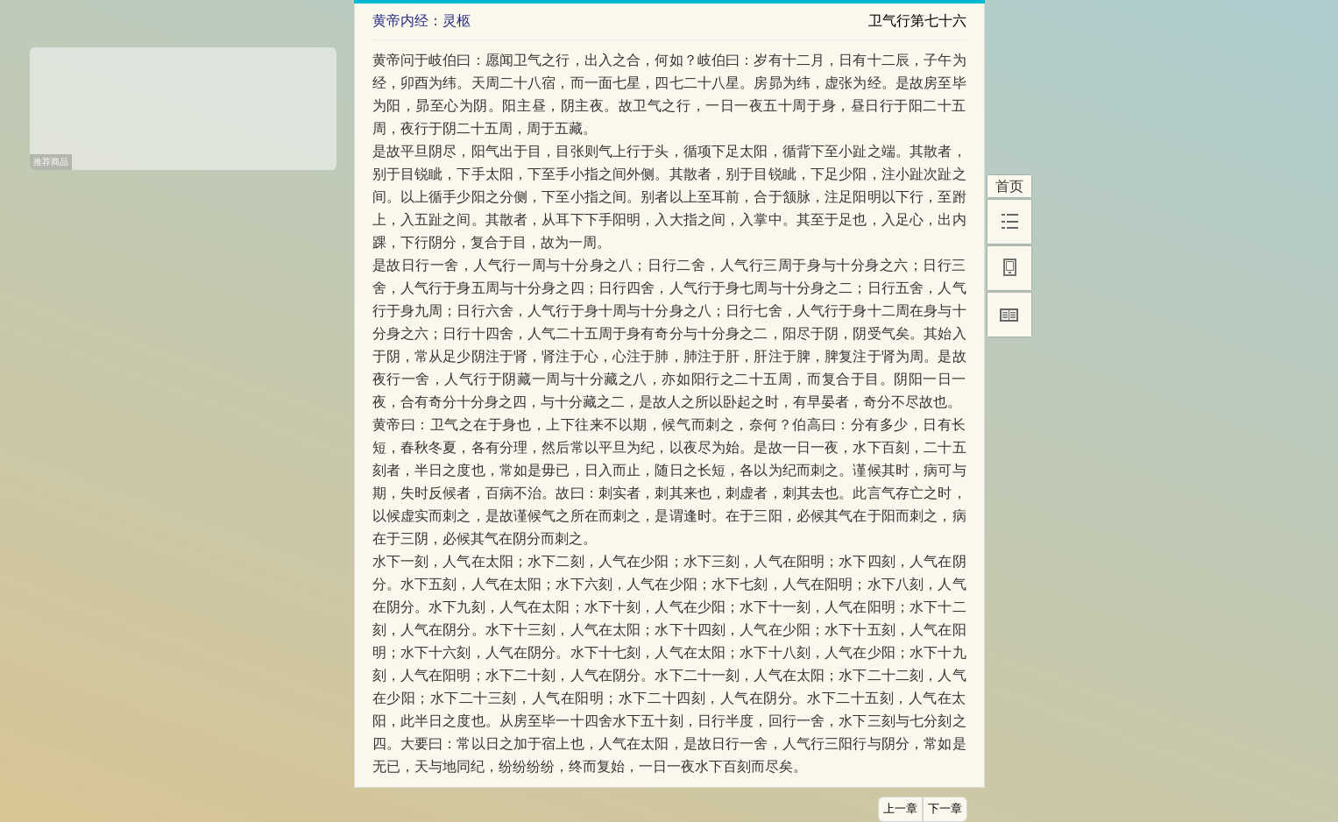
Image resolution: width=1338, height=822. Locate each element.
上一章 (900, 809)
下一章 (945, 809)
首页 (1009, 186)
